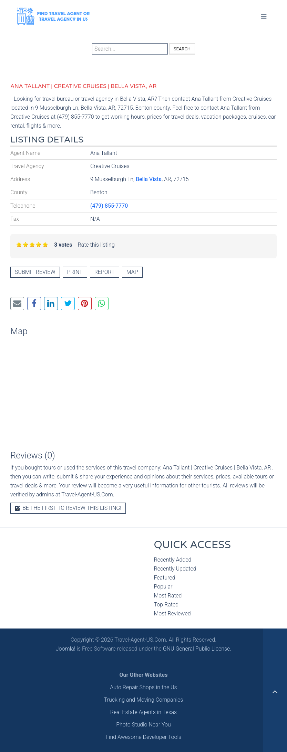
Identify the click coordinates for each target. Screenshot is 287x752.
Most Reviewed (172, 613)
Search (182, 48)
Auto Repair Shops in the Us (143, 687)
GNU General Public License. (197, 648)
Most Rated (168, 595)
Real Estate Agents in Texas (143, 712)
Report (104, 272)
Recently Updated (175, 568)
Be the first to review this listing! (68, 508)
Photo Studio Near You (143, 724)
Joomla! (65, 648)
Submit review (35, 272)
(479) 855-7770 (109, 205)
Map (132, 272)
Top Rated (166, 604)
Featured (164, 577)
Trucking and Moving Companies (143, 699)
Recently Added (173, 559)
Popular (163, 586)
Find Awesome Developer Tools (143, 737)
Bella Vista (149, 179)
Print (75, 272)
